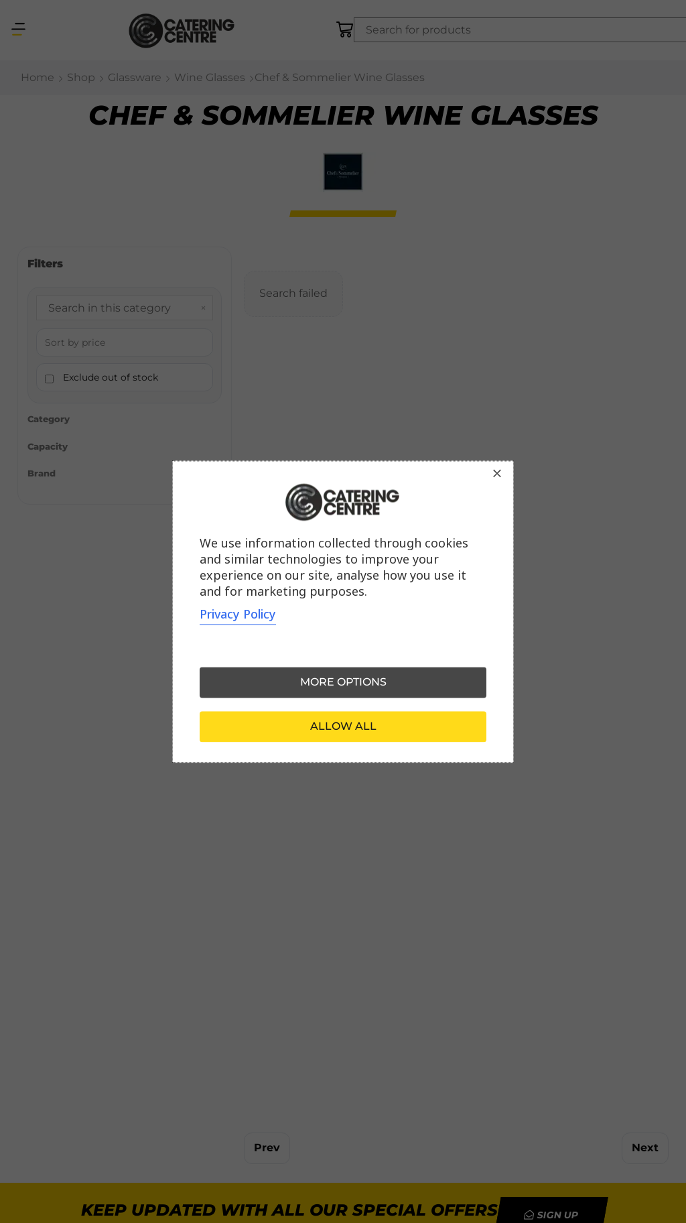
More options (343, 681)
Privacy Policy (238, 614)
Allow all (343, 726)
